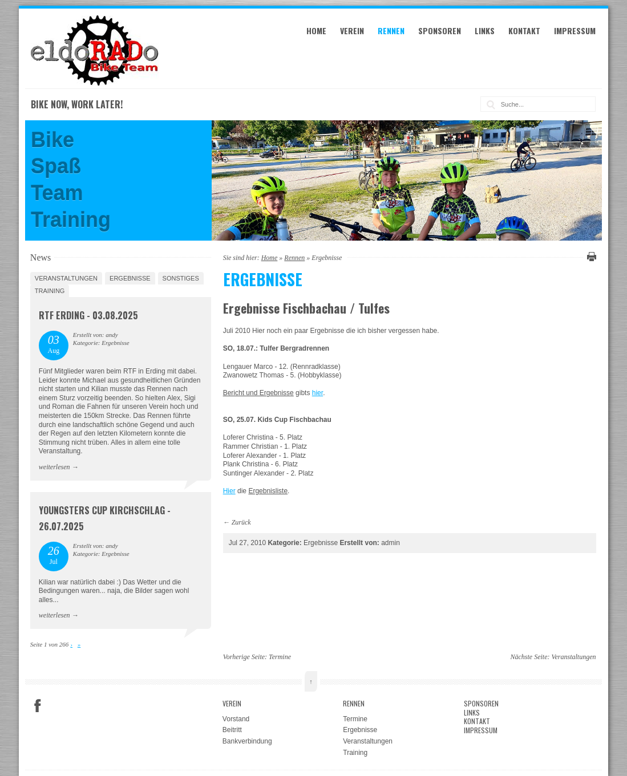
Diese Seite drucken (590, 256)
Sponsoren (439, 30)
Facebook (38, 706)
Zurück (241, 522)
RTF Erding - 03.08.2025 (88, 315)
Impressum (575, 30)
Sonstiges (181, 278)
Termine (280, 657)
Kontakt (524, 30)
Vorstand (236, 719)
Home (316, 30)
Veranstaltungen (66, 278)
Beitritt (232, 730)
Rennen (391, 30)
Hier (229, 491)
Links (485, 30)
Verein (352, 30)
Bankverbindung (247, 741)
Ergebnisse (130, 278)
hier (317, 393)
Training (50, 290)
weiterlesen (54, 467)
